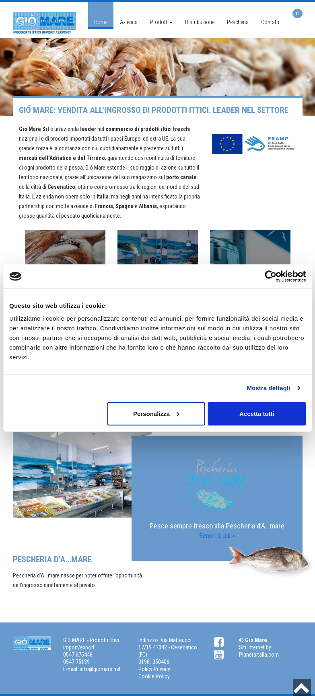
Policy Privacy (154, 669)
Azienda (129, 22)
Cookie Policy (154, 676)
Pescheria (238, 22)
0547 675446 (78, 654)
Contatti (270, 22)
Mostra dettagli (268, 388)
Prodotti (161, 22)
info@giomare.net (100, 669)
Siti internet (252, 647)
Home (100, 22)
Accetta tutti (256, 413)
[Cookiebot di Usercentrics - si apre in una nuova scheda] (270, 276)
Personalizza (156, 413)
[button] (6, 77)
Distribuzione (199, 22)
